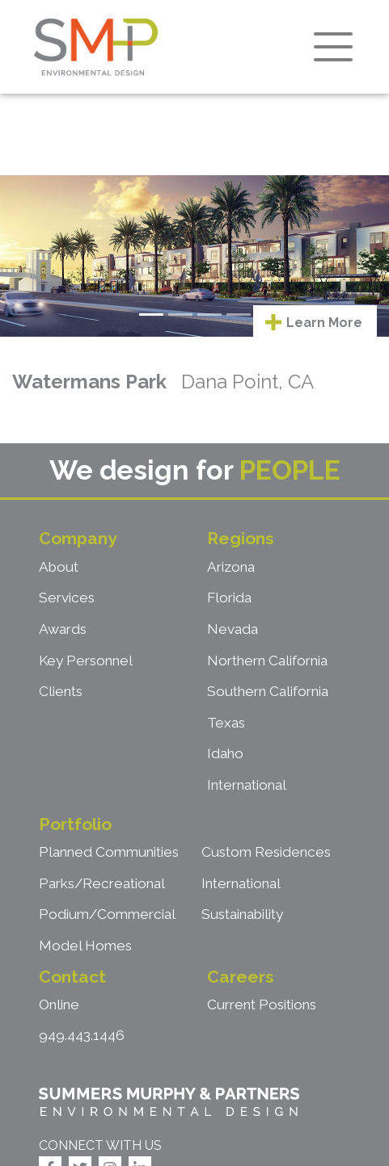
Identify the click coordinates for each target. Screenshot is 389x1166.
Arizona (231, 567)
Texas (226, 723)
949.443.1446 (82, 1035)
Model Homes (85, 945)
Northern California (267, 660)
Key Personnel (86, 660)
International (246, 785)
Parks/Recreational (102, 883)
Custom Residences (266, 852)
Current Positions (261, 1004)
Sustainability (242, 914)
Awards (63, 629)
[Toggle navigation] (333, 47)
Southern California (267, 691)
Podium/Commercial (107, 914)
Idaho (225, 753)
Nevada (232, 629)
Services (67, 597)
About (58, 567)
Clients (60, 691)
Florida (229, 597)
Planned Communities (109, 852)
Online (59, 1004)
